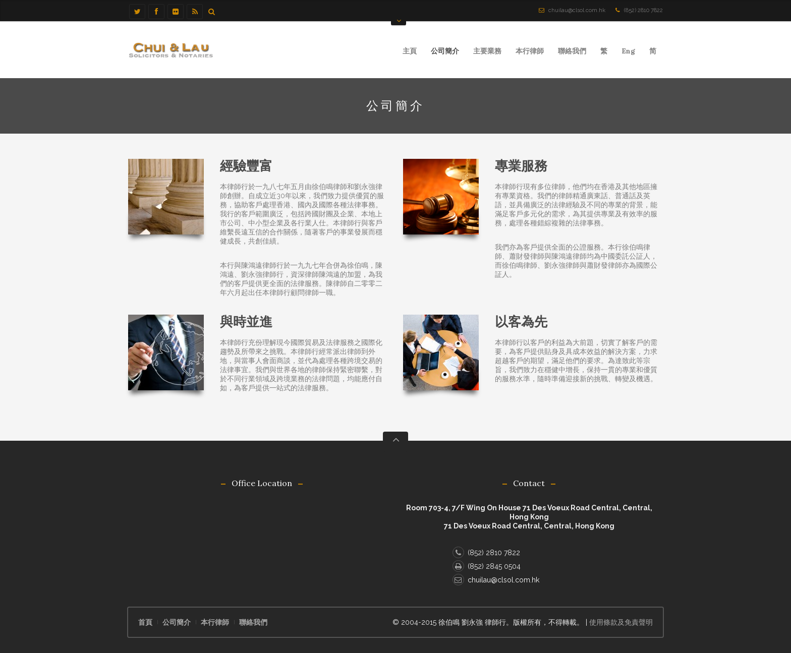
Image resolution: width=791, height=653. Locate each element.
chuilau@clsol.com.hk (576, 10)
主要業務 (484, 52)
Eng (628, 50)
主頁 (410, 50)
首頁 (145, 622)
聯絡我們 (572, 50)
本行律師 (527, 52)
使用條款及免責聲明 (621, 622)
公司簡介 (445, 50)
